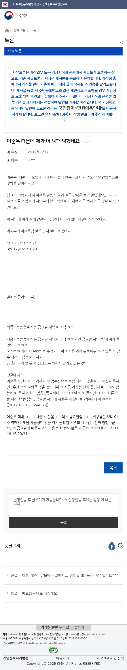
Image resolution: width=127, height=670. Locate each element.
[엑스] (119, 545)
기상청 (15, 15)
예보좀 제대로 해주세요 (39, 593)
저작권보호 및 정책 (110, 658)
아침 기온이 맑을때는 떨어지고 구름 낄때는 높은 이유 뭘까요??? (70, 576)
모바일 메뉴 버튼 (120, 15)
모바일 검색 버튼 (112, 15)
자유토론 (15, 51)
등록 (63, 523)
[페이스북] (111, 545)
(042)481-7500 (97, 634)
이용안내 (62, 658)
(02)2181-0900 (77, 638)
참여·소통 (20, 30)
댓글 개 (12, 545)
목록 (113, 467)
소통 (33, 30)
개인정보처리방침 (15, 658)
